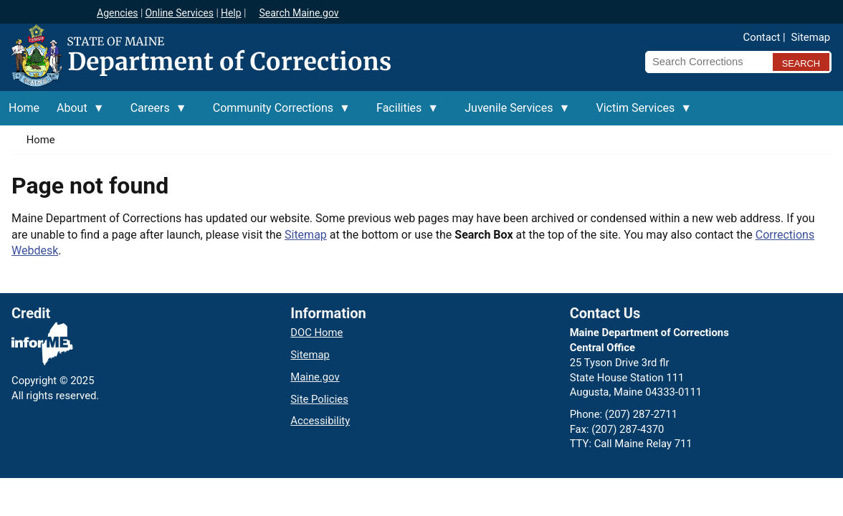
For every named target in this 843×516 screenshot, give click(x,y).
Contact (762, 37)
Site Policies (319, 399)
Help (231, 13)
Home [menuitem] (24, 108)
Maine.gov (314, 377)
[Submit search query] (801, 62)
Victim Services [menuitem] (639, 113)
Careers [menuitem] (154, 113)
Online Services (179, 13)
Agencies (117, 13)
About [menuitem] (76, 113)
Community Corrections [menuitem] (277, 113)
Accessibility (320, 420)
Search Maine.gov (298, 13)
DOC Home (316, 332)
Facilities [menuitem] (403, 113)
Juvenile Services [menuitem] (513, 113)
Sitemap (810, 37)
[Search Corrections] (704, 61)
